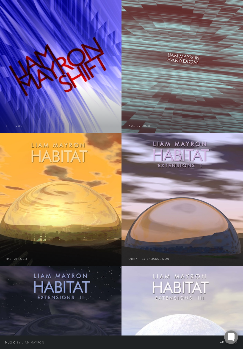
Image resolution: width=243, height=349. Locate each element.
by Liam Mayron (24, 342)
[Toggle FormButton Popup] (231, 337)
